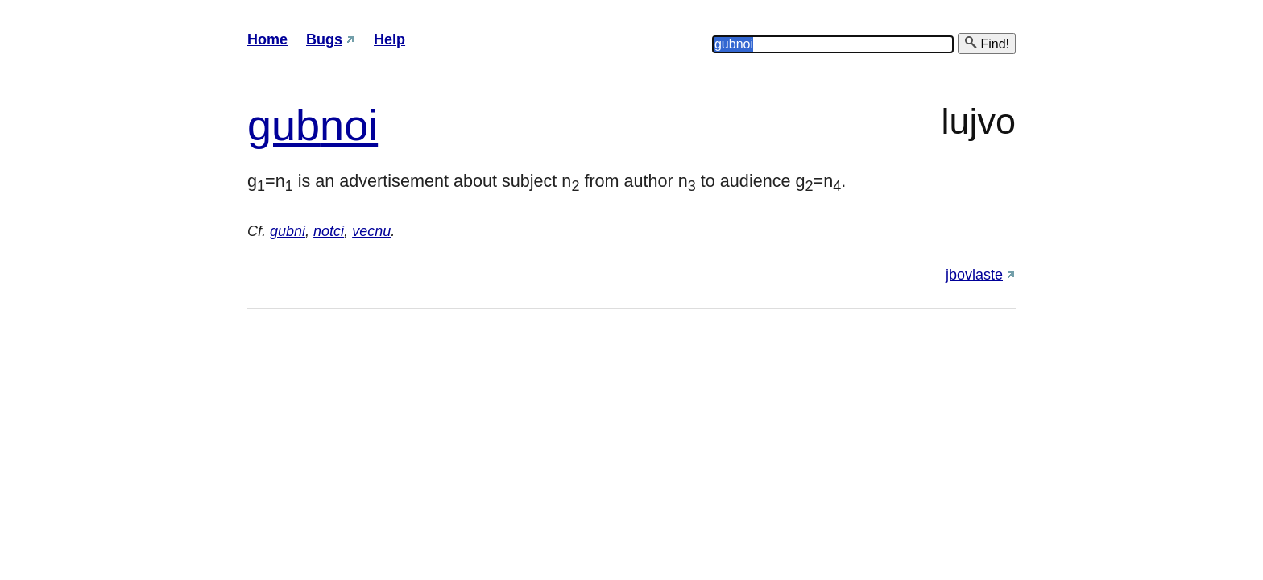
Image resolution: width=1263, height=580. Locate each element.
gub (283, 125)
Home (267, 39)
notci (328, 231)
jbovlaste (974, 275)
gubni (287, 231)
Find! (986, 43)
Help (389, 39)
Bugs (324, 39)
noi (349, 125)
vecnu (371, 231)
